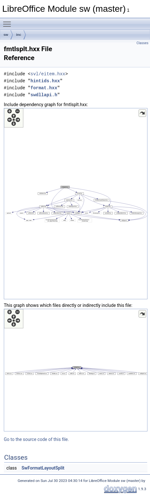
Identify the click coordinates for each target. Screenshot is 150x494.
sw (5, 35)
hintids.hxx (45, 81)
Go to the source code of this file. (36, 439)
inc (18, 35)
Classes (142, 43)
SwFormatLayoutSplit (43, 467)
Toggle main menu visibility (8, 21)
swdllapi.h (44, 95)
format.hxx (44, 88)
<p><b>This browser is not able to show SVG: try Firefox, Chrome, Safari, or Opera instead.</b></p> (75, 203)
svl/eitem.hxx (48, 74)
